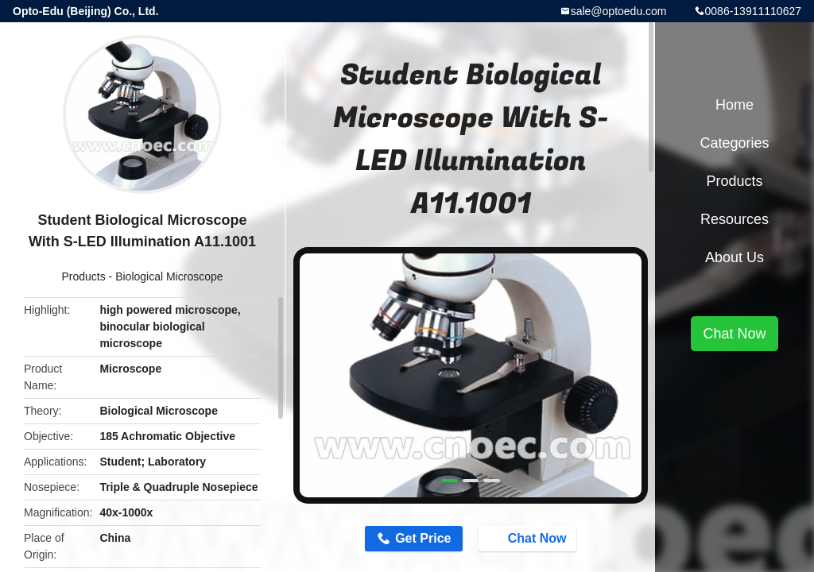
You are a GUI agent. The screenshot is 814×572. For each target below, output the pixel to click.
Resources (734, 219)
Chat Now (529, 538)
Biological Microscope (169, 276)
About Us (734, 257)
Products (83, 276)
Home (734, 105)
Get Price (423, 538)
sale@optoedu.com (619, 11)
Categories (734, 143)
